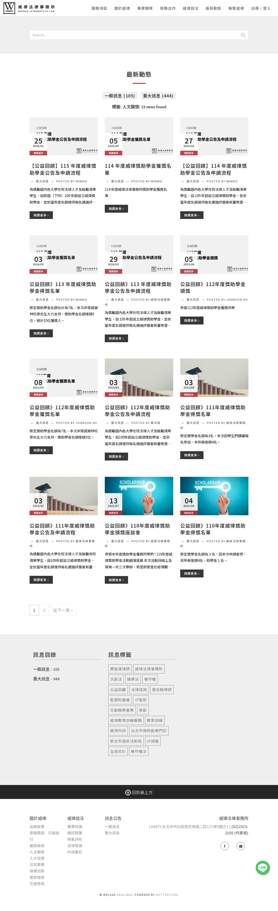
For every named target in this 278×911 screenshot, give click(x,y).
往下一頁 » (63, 610)
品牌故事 (37, 826)
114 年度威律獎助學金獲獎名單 (138, 169)
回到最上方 (139, 792)
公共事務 (37, 864)
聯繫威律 (236, 8)
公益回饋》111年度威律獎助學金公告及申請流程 (62, 529)
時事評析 (74, 839)
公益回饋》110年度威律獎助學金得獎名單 (213, 529)
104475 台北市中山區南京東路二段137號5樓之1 (188, 826)
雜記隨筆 (74, 833)
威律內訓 (118, 730)
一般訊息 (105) (120, 95)
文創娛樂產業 (122, 710)
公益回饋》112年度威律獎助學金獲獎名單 (62, 410)
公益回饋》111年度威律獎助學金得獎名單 (213, 410)
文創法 (116, 679)
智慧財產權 (120, 700)
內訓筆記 (74, 852)
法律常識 (74, 845)
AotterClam (167, 895)
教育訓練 (155, 720)
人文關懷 (37, 852)
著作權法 (139, 751)
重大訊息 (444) (158, 95)
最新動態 (213, 8)
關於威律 (122, 8)
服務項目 (99, 8)
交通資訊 (37, 883)
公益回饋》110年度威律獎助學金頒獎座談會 (137, 529)
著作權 (150, 679)
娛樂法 (133, 679)
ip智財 (141, 700)
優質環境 (37, 877)
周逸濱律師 (120, 669)
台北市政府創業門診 (149, 730)
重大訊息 (43, 181)
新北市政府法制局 (126, 741)
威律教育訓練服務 (126, 720)
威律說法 (191, 8)
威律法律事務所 (149, 669)
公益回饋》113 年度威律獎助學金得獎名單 (63, 287)
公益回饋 (118, 689)
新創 (143, 710)
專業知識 (74, 826)
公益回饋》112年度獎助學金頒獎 (213, 287)
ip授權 (153, 741)
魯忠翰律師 (162, 689)
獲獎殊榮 (37, 845)
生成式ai (118, 751)
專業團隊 (145, 8)
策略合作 (168, 8)
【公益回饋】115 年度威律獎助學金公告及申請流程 (63, 169)
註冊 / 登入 (261, 8)
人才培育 (37, 858)
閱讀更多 (41, 215)
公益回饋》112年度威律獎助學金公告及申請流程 (137, 410)
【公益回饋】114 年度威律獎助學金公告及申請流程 (213, 169)
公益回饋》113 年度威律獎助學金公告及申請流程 (138, 287)
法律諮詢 (139, 689)
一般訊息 (41, 669)
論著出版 (37, 870)
